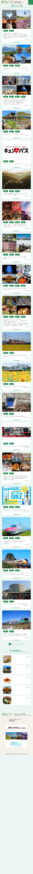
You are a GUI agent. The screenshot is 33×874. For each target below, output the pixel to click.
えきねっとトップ (7, 867)
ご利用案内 (13, 867)
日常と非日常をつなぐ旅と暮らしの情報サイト (12, 2)
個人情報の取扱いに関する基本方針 (23, 867)
